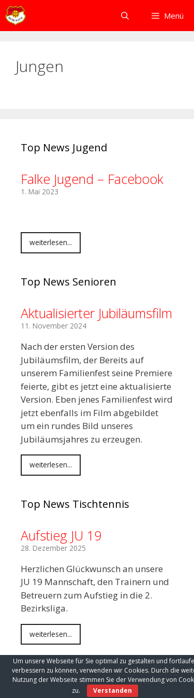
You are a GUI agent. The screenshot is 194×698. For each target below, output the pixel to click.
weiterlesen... (50, 242)
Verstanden (112, 690)
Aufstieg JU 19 (61, 535)
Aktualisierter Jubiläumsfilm (96, 313)
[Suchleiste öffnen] (124, 15)
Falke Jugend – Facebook (92, 179)
